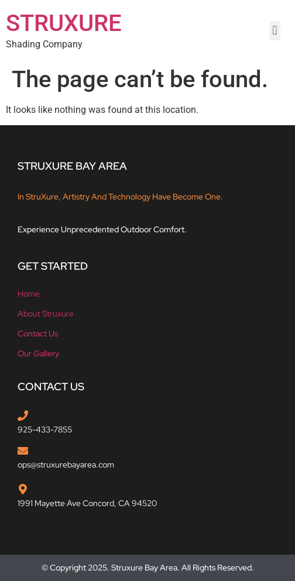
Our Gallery (38, 353)
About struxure (46, 313)
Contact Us (38, 333)
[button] (274, 30)
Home (29, 293)
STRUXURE (64, 23)
